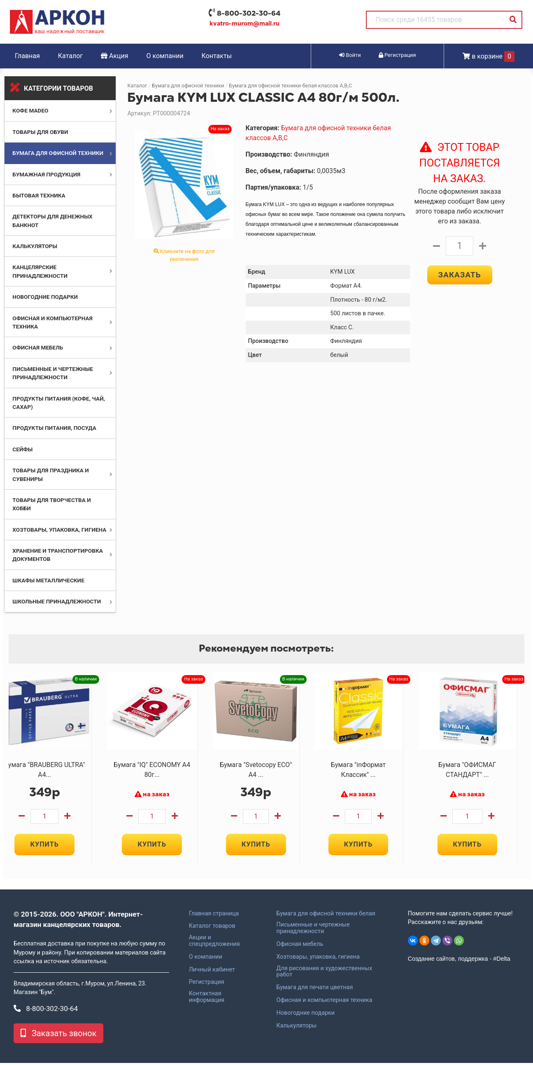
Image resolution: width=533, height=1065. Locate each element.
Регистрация (206, 984)
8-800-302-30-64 (248, 13)
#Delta (501, 961)
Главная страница (214, 916)
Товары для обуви (40, 132)
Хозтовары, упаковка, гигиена (59, 529)
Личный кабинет (212, 972)
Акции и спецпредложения (214, 943)
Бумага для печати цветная (314, 990)
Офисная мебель (37, 347)
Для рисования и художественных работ (324, 974)
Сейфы (22, 449)
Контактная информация (207, 999)
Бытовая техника (38, 195)
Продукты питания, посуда (54, 428)
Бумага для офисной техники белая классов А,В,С (290, 85)
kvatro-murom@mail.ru (244, 23)
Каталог (70, 56)
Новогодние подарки (45, 296)
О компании (165, 56)
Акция (114, 56)
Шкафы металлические (48, 580)
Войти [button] (350, 55)
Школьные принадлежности (56, 601)
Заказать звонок (58, 1035)
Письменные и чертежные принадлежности (312, 930)
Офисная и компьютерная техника (324, 1002)
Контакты (217, 56)
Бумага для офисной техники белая (325, 916)
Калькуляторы (34, 246)
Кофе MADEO (30, 110)
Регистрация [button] (397, 55)
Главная (27, 56)
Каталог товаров (212, 928)
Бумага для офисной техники (57, 153)
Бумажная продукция (46, 174)
